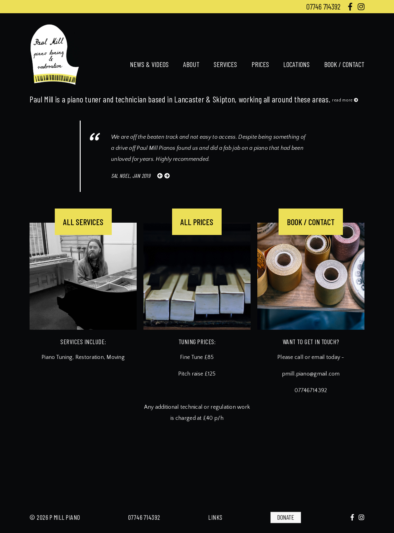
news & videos (149, 64)
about (191, 64)
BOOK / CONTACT (311, 222)
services (225, 64)
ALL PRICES (196, 222)
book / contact (344, 64)
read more (345, 100)
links (215, 517)
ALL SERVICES (83, 222)
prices (260, 64)
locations (296, 64)
